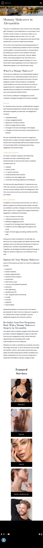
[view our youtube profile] (9, 534)
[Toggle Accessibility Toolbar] (4, 540)
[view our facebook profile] (1, 534)
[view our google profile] (6, 534)
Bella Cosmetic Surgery (22, 358)
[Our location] (41, 534)
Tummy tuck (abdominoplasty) (16, 284)
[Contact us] (39, 534)
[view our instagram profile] (4, 534)
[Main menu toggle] (41, 3)
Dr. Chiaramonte (9, 106)
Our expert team (9, 331)
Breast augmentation (12, 274)
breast (24, 109)
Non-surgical (9, 295)
